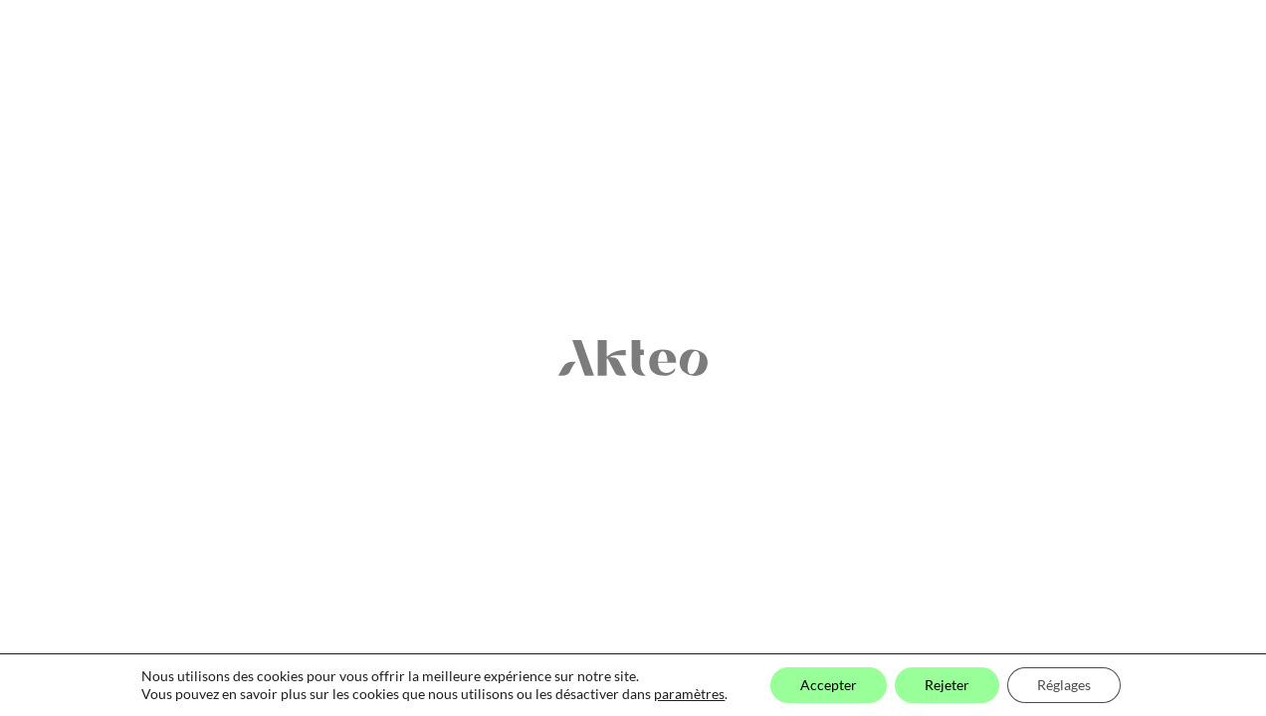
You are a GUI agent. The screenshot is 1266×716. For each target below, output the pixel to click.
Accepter (828, 684)
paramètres (689, 693)
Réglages (1064, 684)
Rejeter (947, 684)
